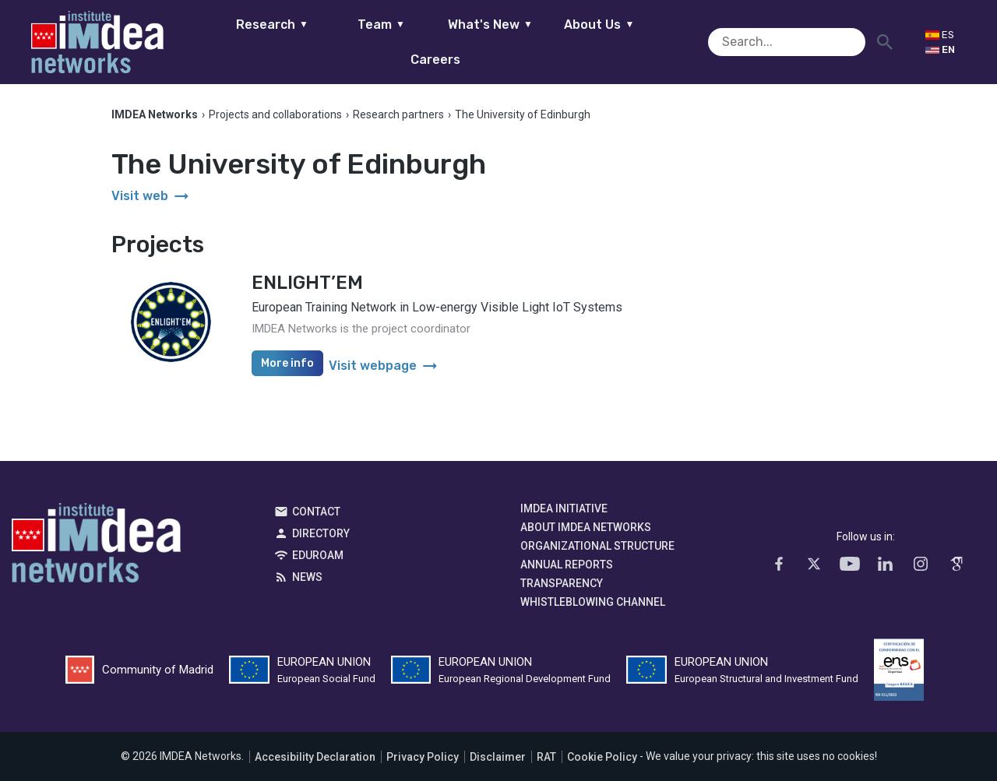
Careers (684, 41)
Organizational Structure (597, 546)
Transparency (561, 584)
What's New (465, 41)
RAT (546, 757)
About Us (575, 41)
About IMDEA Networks (585, 528)
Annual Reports (566, 565)
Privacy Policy (422, 757)
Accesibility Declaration (315, 757)
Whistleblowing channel (592, 602)
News (307, 578)
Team (356, 41)
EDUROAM (317, 556)
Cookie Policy (602, 757)
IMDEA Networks (96, 547)
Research (247, 41)
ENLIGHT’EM (307, 283)
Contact (316, 512)
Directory (321, 534)
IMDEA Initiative (564, 509)
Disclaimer (498, 757)
